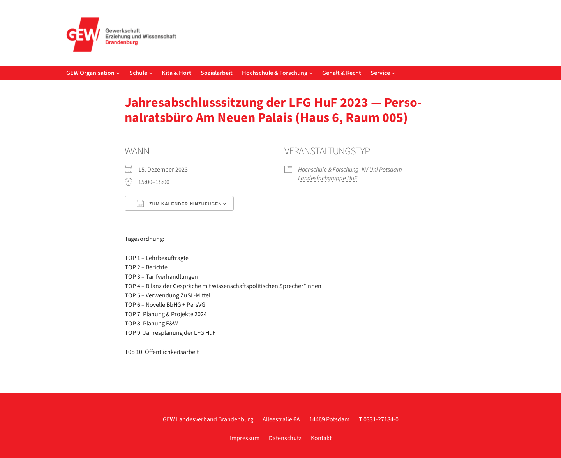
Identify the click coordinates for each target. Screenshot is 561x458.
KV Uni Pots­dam (382, 169)
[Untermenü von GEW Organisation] (118, 73)
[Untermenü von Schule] (151, 73)
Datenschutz (285, 438)
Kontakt (321, 438)
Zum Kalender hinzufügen (179, 203)
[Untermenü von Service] (393, 73)
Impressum (244, 438)
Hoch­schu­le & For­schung (328, 169)
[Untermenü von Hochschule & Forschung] (311, 73)
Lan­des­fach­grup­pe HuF (327, 178)
